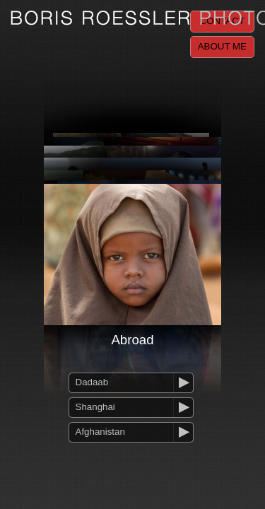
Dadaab (92, 382)
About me (222, 46)
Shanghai (95, 407)
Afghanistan (100, 431)
